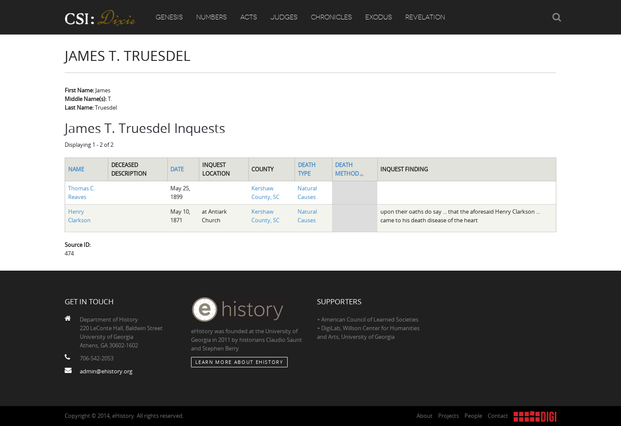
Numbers (211, 17)
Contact (498, 416)
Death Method (349, 169)
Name (76, 169)
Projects (448, 416)
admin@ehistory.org (106, 371)
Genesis (169, 17)
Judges (284, 17)
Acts (248, 17)
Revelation (425, 17)
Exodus (378, 17)
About (425, 416)
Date (177, 169)
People (473, 416)
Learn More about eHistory (239, 362)
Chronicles (331, 17)
